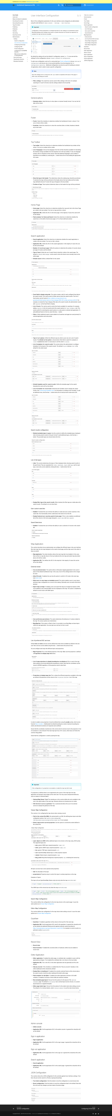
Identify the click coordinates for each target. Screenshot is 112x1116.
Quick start (38, 578)
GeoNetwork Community (43, 1113)
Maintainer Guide (40, 8)
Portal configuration (65, 61)
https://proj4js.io (39, 724)
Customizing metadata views (47, 390)
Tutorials (60, 8)
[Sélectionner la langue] (62, 5)
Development (53, 8)
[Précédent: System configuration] (21, 1108)
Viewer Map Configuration (47, 904)
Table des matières (88, 15)
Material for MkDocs (56, 1113)
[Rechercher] (72, 5)
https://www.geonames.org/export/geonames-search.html (48, 928)
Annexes (65, 8)
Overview (22, 8)
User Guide (32, 8)
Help (27, 8)
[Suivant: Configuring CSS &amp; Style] (89, 1108)
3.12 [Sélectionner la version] (38, 5)
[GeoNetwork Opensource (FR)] (13, 5)
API (47, 8)
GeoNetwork (15, 8)
